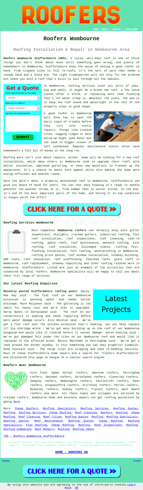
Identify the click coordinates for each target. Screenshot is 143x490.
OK (76, 487)
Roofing (9, 412)
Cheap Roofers (26, 408)
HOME (95, 29)
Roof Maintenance (48, 420)
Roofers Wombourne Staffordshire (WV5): (36, 58)
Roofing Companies (18, 429)
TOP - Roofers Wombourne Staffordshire (34, 436)
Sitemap (6, 461)
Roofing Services (94, 408)
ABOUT (105, 29)
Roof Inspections (108, 425)
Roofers (106, 412)
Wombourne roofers (72, 230)
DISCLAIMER (131, 29)
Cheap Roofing (60, 412)
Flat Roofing (36, 425)
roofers (36, 393)
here (16, 401)
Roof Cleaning (86, 412)
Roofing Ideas (83, 429)
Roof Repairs (45, 429)
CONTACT (116, 29)
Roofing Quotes (125, 408)
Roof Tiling (52, 416)
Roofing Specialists (59, 408)
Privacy (137, 461)
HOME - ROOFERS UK (71, 452)
